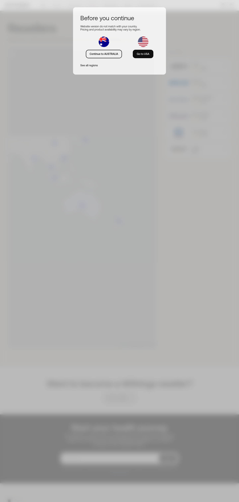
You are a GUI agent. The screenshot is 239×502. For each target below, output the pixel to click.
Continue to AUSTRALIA (104, 53)
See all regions (89, 65)
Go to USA (143, 53)
